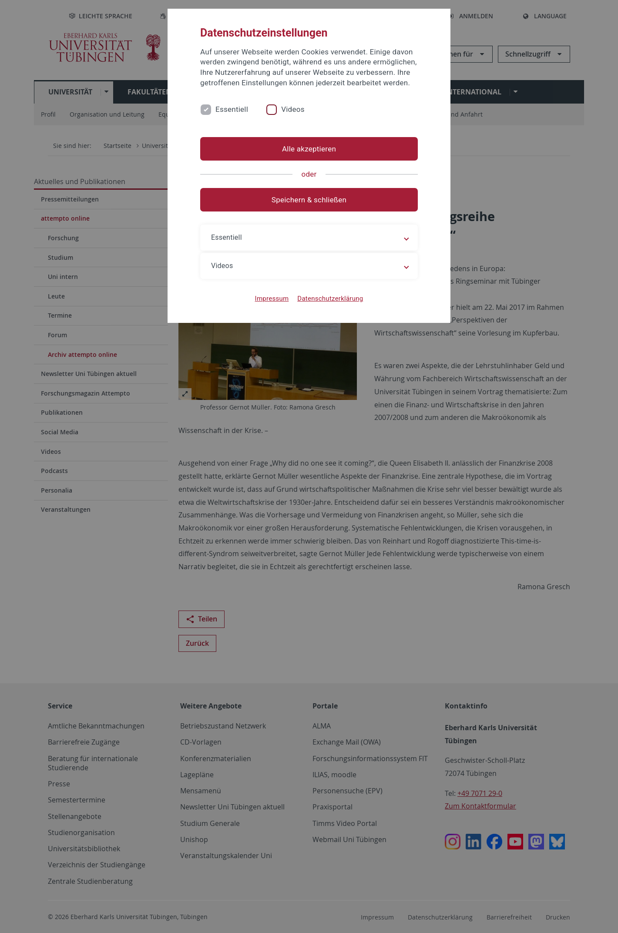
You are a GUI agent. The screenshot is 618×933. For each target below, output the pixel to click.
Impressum (272, 298)
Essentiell (231, 109)
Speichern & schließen (309, 199)
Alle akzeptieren (309, 148)
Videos (293, 109)
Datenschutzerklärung (330, 298)
